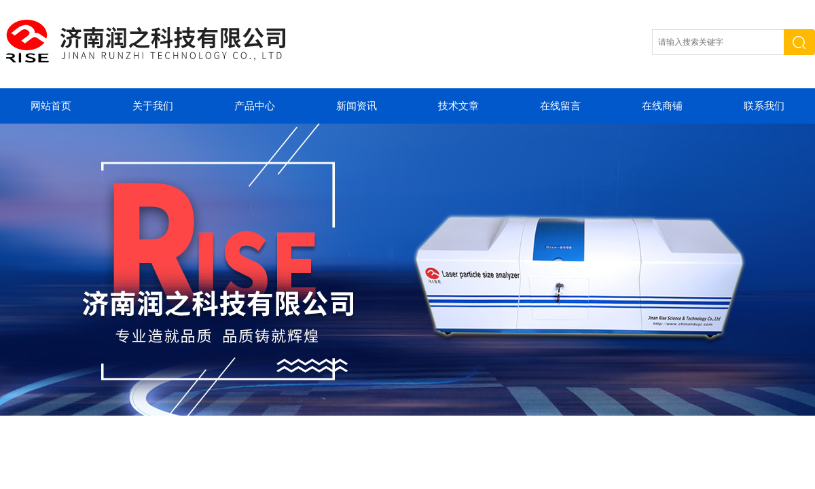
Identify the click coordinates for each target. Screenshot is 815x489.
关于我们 (152, 106)
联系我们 (764, 106)
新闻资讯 (356, 106)
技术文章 (458, 106)
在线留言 (560, 106)
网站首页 (51, 106)
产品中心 (254, 106)
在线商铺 (662, 106)
